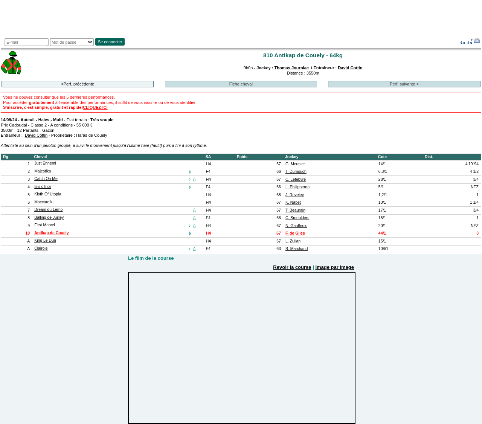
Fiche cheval (241, 84)
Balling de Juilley (49, 217)
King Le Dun (45, 240)
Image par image (334, 267)
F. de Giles (295, 233)
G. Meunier (295, 164)
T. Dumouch (296, 171)
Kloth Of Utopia (47, 194)
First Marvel (44, 225)
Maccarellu (43, 202)
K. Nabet (293, 202)
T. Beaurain (295, 210)
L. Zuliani (293, 241)
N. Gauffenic (296, 226)
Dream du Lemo (48, 209)
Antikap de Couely (51, 233)
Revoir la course (292, 267)
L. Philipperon (297, 187)
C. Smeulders (297, 218)
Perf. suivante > (404, 84)
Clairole (41, 248)
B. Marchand (296, 249)
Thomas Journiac (292, 68)
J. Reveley (294, 195)
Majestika (42, 171)
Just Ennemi (45, 163)
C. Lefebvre (295, 179)
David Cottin (350, 68)
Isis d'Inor (42, 187)
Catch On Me (46, 179)
